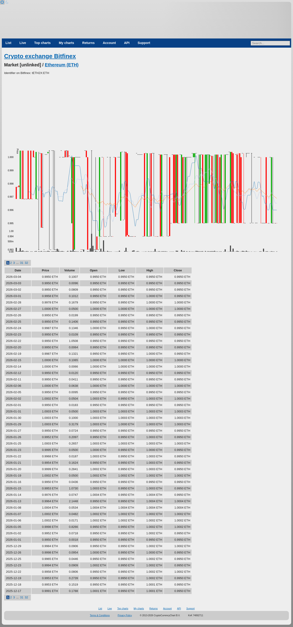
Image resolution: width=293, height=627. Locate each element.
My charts (66, 43)
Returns (88, 43)
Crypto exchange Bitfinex (40, 56)
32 (26, 262)
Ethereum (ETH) (62, 64)
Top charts (42, 43)
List (8, 43)
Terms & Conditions (100, 615)
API (127, 43)
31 (21, 262)
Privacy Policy (125, 615)
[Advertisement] (146, 110)
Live (22, 43)
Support (144, 43)
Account (109, 43)
